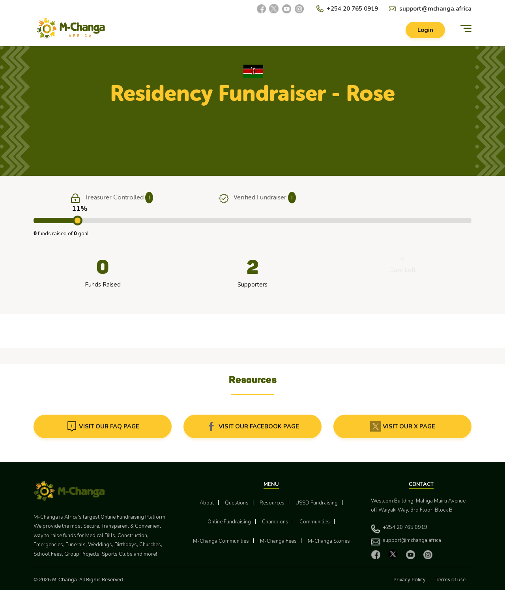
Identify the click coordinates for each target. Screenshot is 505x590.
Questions (237, 502)
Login (425, 30)
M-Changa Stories (329, 541)
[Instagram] (299, 8)
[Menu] (465, 28)
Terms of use (451, 580)
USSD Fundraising (317, 502)
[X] (274, 8)
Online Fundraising (229, 521)
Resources (272, 502)
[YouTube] (286, 8)
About (207, 502)
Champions (275, 521)
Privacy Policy (409, 580)
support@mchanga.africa (435, 9)
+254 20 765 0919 (352, 9)
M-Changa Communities (221, 541)
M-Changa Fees (278, 541)
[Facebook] (261, 8)
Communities (314, 521)
